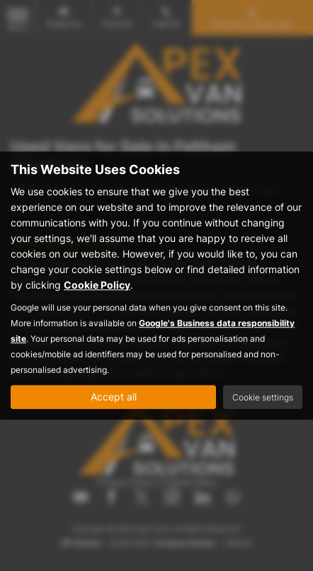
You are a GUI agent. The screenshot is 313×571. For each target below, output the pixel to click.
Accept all (114, 397)
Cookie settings (262, 397)
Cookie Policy (97, 285)
